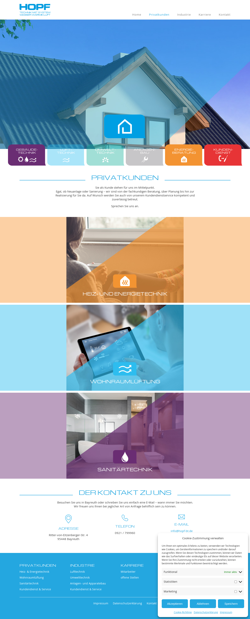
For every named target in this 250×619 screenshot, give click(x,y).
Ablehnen (203, 603)
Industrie (184, 14)
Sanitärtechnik (29, 583)
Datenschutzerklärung (206, 612)
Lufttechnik (77, 571)
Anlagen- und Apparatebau (88, 583)
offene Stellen (130, 577)
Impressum (226, 612)
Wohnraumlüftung (32, 577)
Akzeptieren (174, 603)
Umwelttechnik (80, 577)
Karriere (205, 14)
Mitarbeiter (128, 571)
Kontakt (224, 14)
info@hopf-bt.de (182, 531)
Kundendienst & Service (35, 589)
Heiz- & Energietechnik (34, 571)
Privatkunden (159, 14)
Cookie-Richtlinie (183, 612)
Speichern (231, 603)
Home (136, 14)
